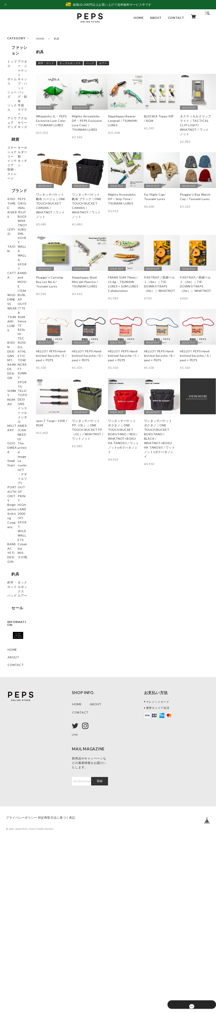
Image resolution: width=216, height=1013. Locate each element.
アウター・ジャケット (17, 72)
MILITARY (15, 539)
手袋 (11, 124)
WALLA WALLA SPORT (13, 329)
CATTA (13, 341)
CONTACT (176, 17)
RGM (11, 397)
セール (13, 769)
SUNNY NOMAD (14, 498)
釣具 (11, 721)
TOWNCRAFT (17, 474)
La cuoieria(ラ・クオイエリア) (17, 591)
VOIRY (13, 310)
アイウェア (15, 140)
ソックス (14, 117)
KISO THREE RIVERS (17, 250)
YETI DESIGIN (14, 693)
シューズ (14, 102)
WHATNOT (16, 279)
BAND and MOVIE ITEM (17, 351)
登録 (100, 950)
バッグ (90, 63)
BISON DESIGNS (14, 438)
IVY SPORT (16, 655)
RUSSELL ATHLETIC (15, 450)
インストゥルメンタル (17, 530)
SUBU (12, 295)
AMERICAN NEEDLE (16, 549)
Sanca (12, 405)
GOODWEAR (17, 559)
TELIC (12, 508)
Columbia (14, 683)
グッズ (12, 155)
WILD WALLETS (15, 666)
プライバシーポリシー (21, 987)
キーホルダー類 (17, 198)
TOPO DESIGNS (14, 518)
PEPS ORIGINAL (15, 262)
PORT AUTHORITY (17, 605)
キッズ (12, 163)
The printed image (16, 569)
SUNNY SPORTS (14, 486)
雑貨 (11, 174)
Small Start (15, 579)
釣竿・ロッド (46, 63)
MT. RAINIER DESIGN (17, 462)
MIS (10, 702)
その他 (12, 710)
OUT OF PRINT (14, 617)
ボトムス (14, 82)
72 (9, 413)
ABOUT (156, 17)
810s (11, 420)
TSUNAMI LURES (15, 388)
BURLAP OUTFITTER (17, 376)
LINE (75, 904)
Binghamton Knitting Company (16, 631)
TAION (13, 318)
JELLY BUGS (17, 272)
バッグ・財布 (17, 109)
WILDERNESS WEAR (17, 364)
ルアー (103, 63)
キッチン (14, 215)
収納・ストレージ (17, 225)
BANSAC (14, 675)
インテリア (15, 207)
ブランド (15, 238)
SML (11, 302)
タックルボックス (70, 63)
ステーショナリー (17, 186)
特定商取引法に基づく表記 (63, 987)
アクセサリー (17, 147)
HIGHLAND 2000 (16, 646)
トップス (14, 62)
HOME (139, 17)
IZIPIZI (13, 287)
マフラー (14, 132)
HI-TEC (13, 428)
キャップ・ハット (17, 92)
